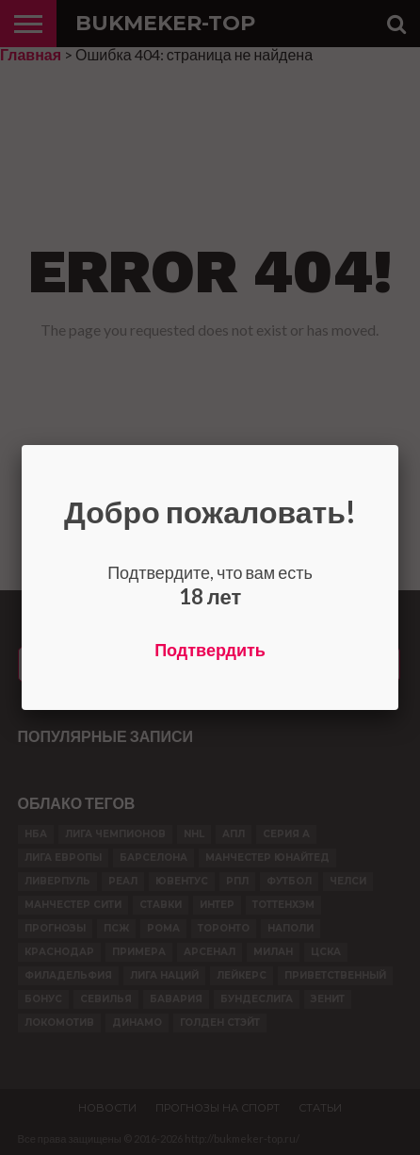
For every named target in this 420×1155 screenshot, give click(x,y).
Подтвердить (210, 649)
